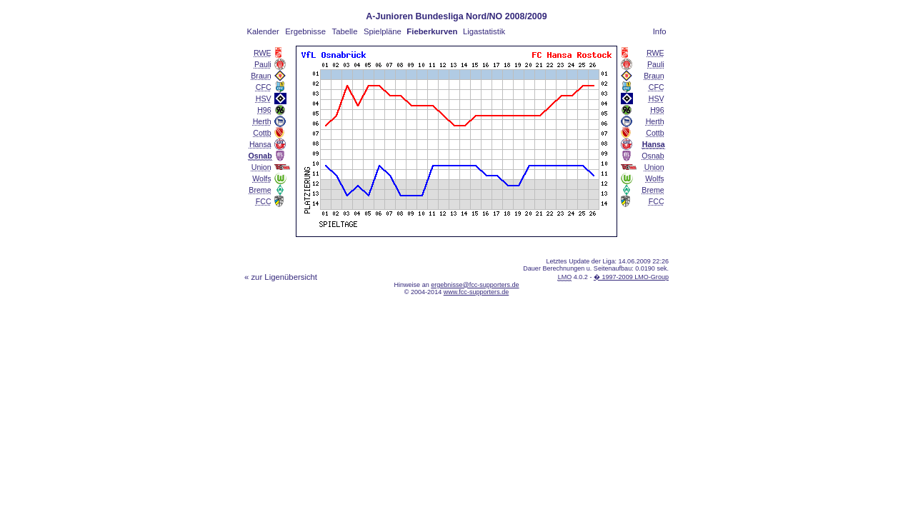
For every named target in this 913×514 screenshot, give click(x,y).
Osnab (653, 155)
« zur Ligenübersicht (280, 277)
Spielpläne (382, 31)
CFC (263, 87)
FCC (263, 201)
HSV (263, 98)
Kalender (262, 31)
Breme (260, 190)
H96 (264, 110)
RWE (262, 53)
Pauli (262, 64)
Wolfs (261, 178)
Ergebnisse (305, 31)
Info (660, 31)
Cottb (262, 132)
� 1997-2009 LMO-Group (631, 277)
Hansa (260, 144)
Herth (262, 121)
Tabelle (345, 31)
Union (261, 167)
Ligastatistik (484, 31)
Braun (261, 75)
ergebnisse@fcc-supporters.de (475, 284)
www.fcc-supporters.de (476, 292)
